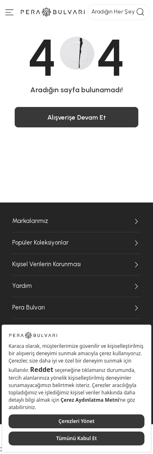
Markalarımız (76, 221)
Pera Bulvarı (76, 307)
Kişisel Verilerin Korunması (76, 264)
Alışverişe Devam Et (76, 117)
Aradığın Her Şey (118, 12)
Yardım (76, 286)
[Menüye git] (9, 14)
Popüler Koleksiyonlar (76, 242)
